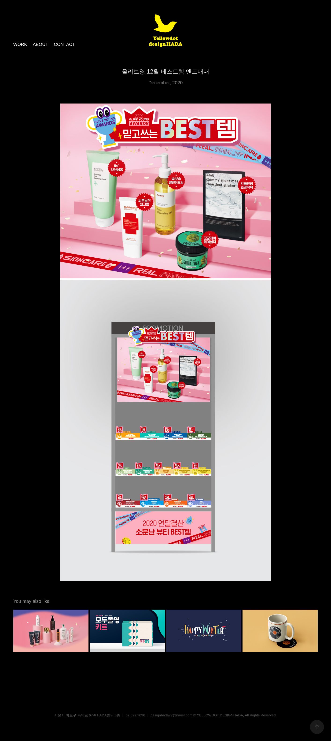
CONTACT (64, 44)
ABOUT (40, 44)
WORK (20, 44)
